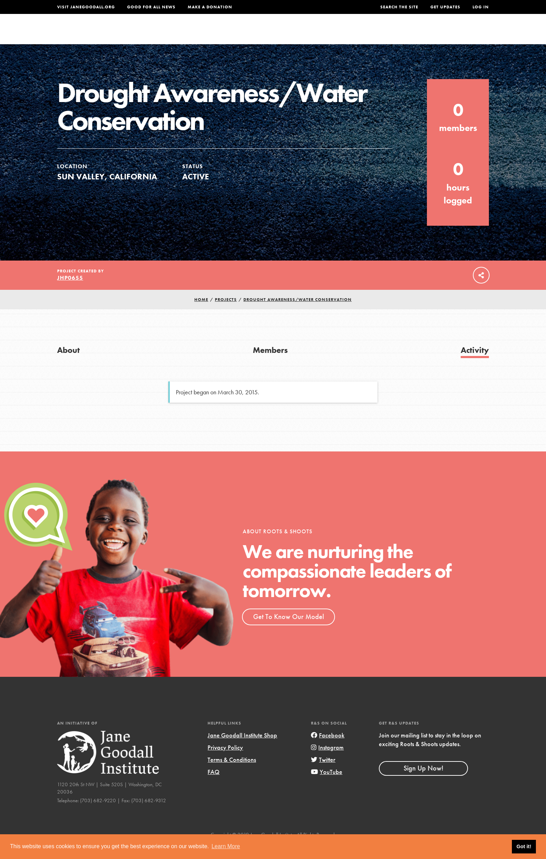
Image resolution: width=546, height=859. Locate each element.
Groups (419, 34)
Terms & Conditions (232, 774)
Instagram (327, 762)
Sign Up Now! (423, 782)
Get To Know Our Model (288, 630)
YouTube (326, 786)
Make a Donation (210, 7)
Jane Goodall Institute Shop (242, 749)
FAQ (213, 786)
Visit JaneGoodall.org (86, 7)
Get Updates (445, 7)
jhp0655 (70, 292)
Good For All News (151, 7)
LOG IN (481, 7)
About (181, 34)
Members (270, 364)
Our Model (333, 34)
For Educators (277, 34)
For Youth (222, 34)
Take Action (466, 33)
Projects (379, 34)
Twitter (323, 774)
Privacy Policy (225, 762)
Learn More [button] (225, 846)
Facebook (327, 749)
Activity (475, 364)
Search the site (399, 7)
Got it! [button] (523, 846)
